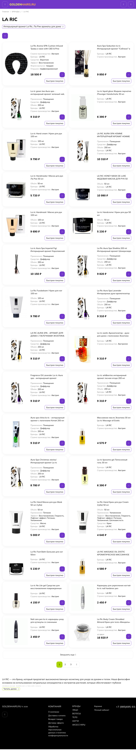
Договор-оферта (56, 723)
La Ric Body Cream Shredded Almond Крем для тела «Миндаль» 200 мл (113, 622)
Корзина (98, 706)
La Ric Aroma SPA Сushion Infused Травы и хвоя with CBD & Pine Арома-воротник (46, 49)
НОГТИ (75, 721)
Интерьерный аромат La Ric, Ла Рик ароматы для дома (33, 26)
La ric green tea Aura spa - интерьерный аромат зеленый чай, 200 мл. (47, 94)
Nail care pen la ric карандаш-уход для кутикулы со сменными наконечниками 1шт (46, 622)
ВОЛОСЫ (76, 713)
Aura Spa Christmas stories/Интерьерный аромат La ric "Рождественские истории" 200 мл (47, 462)
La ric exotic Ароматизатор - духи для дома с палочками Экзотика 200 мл (113, 336)
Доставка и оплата (56, 715)
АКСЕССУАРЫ (78, 725)
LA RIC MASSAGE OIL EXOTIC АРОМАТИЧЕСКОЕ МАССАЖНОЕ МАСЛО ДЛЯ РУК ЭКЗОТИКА (113, 554)
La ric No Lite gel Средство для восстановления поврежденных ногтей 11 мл (45, 588)
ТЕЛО (74, 717)
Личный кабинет (101, 710)
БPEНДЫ (15, 11)
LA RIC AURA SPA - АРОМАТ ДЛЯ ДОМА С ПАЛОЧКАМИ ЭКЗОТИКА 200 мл (47, 336)
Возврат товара (55, 719)
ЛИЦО (75, 710)
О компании (53, 712)
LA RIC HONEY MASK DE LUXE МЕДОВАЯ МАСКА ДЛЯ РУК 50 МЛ (112, 179)
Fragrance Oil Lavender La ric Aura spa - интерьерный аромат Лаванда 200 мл (46, 378)
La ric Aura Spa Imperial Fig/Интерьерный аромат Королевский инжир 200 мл (47, 251)
